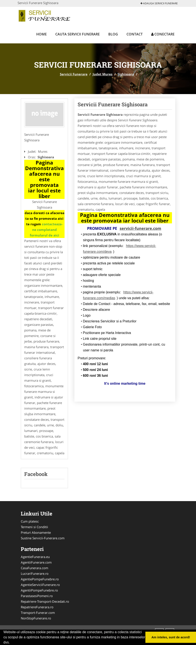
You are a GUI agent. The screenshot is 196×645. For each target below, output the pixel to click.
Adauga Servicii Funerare (159, 3)
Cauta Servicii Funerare (77, 34)
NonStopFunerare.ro (36, 618)
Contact (135, 34)
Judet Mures (102, 74)
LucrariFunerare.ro (34, 573)
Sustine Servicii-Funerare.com (43, 538)
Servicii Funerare (73, 74)
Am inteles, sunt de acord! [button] (170, 637)
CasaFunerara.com (34, 568)
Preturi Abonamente (36, 532)
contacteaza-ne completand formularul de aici (46, 229)
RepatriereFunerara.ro (37, 607)
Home (41, 34)
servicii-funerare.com (140, 228)
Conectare (163, 34)
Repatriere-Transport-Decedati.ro (45, 601)
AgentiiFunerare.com (36, 562)
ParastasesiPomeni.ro (37, 596)
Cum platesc (30, 521)
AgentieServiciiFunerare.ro (40, 584)
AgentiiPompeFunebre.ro (39, 590)
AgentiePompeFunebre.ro (40, 579)
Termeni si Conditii (34, 527)
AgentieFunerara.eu (35, 557)
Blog (113, 34)
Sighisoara (126, 74)
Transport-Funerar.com (38, 612)
